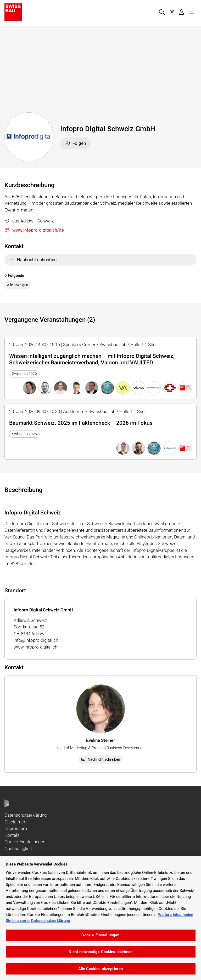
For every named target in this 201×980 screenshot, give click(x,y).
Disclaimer (14, 821)
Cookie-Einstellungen (24, 841)
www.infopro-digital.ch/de (34, 230)
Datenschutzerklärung (25, 815)
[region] (100, 918)
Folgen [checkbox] (75, 143)
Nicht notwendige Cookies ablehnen (100, 951)
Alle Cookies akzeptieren (100, 968)
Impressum (15, 828)
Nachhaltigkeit (18, 848)
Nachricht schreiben (33, 259)
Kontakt (11, 835)
